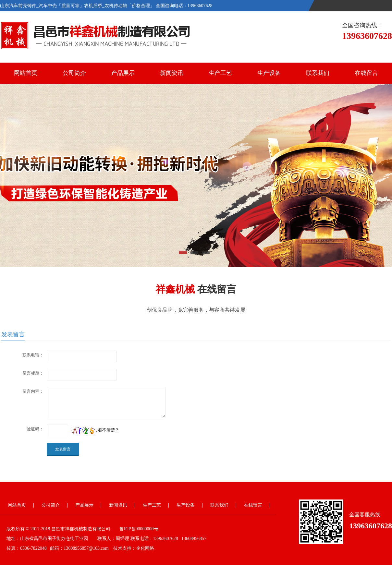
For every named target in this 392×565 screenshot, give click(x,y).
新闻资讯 (171, 73)
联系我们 (317, 73)
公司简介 (74, 73)
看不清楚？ (95, 429)
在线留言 (366, 73)
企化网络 (145, 548)
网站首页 (25, 73)
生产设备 (269, 73)
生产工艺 (220, 73)
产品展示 (123, 73)
